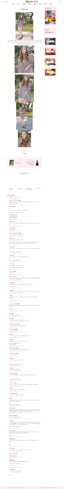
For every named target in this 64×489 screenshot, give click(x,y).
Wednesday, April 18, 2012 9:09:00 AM (15, 287)
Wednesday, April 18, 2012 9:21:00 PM (15, 446)
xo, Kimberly (11, 408)
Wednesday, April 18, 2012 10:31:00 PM (15, 457)
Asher (10, 290)
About (18, 4)
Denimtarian (11, 206)
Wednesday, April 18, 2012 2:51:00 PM (15, 380)
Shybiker (10, 238)
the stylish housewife (12, 309)
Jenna (10, 334)
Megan (10, 368)
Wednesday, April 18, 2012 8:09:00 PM (15, 418)
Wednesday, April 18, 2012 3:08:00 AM (15, 204)
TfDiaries (51, 487)
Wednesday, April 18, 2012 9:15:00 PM (15, 436)
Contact (12, 487)
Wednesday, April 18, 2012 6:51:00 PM (15, 405)
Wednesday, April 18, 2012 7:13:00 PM (15, 413)
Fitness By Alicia (12, 382)
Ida (9, 398)
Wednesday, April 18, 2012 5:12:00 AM (15, 236)
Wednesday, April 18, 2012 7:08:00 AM (15, 253)
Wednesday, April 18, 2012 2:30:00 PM (15, 371)
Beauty (35, 4)
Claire (10, 420)
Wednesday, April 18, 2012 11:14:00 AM (15, 326)
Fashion (30, 4)
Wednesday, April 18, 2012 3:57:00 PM (15, 385)
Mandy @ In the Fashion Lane (14, 200)
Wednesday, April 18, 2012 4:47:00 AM (15, 225)
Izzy (10, 295)
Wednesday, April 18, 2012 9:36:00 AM (15, 301)
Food (40, 4)
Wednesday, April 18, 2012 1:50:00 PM (15, 365)
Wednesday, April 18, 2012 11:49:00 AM (16, 332)
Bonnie (10, 339)
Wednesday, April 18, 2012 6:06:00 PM (15, 391)
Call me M (11, 469)
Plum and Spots (38, 188)
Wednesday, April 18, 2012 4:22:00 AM (15, 219)
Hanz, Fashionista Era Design (14, 233)
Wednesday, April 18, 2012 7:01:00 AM (15, 244)
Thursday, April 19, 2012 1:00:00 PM (15, 467)
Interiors (24, 4)
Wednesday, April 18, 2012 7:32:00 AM (15, 269)
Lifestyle (45, 4)
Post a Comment (10, 474)
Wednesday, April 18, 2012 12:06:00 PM (16, 337)
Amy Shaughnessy (12, 373)
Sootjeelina (11, 282)
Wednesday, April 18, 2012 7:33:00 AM (15, 274)
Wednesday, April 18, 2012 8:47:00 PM (15, 428)
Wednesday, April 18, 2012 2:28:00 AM (15, 198)
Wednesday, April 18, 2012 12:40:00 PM (16, 345)
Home (13, 4)
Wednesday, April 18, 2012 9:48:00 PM (15, 451)
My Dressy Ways (12, 276)
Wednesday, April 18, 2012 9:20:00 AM (15, 293)
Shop (50, 4)
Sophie (10, 358)
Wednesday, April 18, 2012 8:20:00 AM (15, 280)
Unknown (10, 195)
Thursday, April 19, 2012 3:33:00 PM (15, 472)
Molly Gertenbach (12, 415)
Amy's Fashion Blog (12, 329)
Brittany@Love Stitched (13, 348)
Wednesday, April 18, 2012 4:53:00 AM (15, 230)
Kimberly (10, 246)
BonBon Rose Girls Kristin (13, 324)
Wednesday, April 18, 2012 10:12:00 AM (16, 311)
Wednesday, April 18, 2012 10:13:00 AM (16, 316)
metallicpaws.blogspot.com (13, 300)
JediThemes (55, 487)
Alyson (10, 313)
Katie (10, 388)
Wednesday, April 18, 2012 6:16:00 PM (15, 396)
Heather (10, 255)
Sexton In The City (12, 453)
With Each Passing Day (13, 353)
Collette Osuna (11, 271)
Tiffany (10, 318)
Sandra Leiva (11, 228)
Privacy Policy (17, 487)
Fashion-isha (11, 430)
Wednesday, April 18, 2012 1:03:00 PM (15, 351)
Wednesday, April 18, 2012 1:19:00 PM (15, 356)
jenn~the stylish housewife (13, 303)
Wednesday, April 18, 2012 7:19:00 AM (15, 261)
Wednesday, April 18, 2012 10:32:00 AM (16, 321)
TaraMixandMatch (12, 393)
